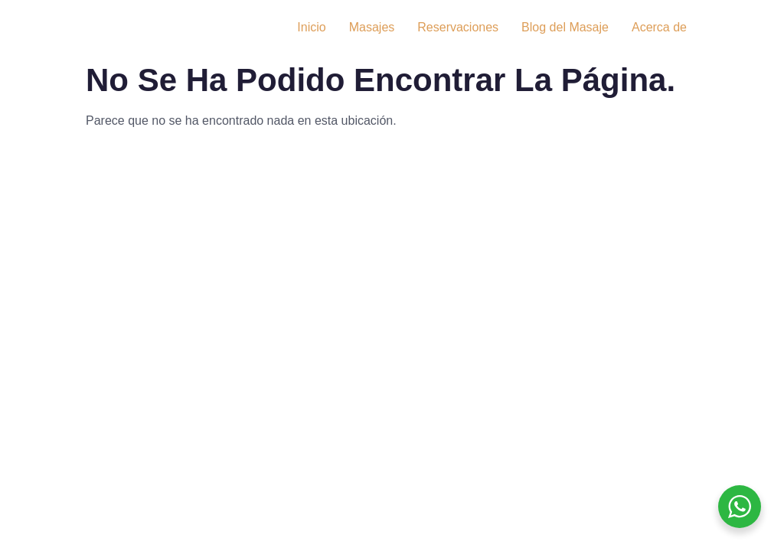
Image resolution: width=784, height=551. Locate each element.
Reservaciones (457, 27)
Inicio (311, 27)
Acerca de (659, 27)
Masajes (372, 27)
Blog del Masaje (565, 27)
